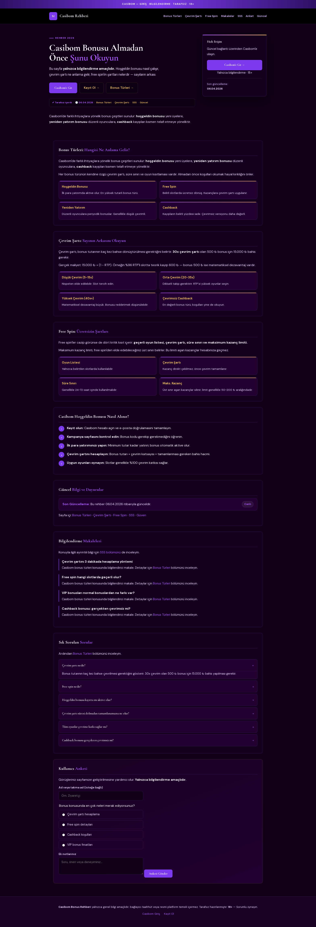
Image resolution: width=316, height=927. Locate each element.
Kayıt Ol (169, 914)
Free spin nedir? (71, 686)
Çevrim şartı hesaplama (81, 814)
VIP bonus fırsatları (77, 845)
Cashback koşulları (77, 834)
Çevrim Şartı (193, 16)
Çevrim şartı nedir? (73, 665)
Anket (250, 16)
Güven (141, 515)
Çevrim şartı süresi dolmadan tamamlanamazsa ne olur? (95, 713)
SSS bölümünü (110, 552)
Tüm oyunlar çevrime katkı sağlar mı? (84, 726)
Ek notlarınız (67, 854)
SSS (240, 16)
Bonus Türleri (172, 16)
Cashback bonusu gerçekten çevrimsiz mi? (88, 740)
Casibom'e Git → (234, 65)
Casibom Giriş (151, 914)
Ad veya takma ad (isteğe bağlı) (81, 787)
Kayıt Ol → (91, 88)
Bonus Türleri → (122, 88)
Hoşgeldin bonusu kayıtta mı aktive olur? (87, 700)
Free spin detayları (77, 824)
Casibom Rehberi (68, 16)
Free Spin (211, 16)
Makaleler (227, 16)
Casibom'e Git (63, 88)
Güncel (262, 16)
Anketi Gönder (158, 873)
